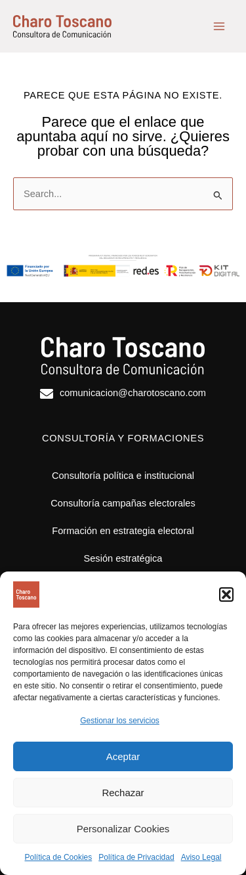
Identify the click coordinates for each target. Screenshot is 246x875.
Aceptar (123, 756)
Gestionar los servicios (119, 720)
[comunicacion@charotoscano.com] (46, 394)
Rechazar (123, 792)
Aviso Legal (201, 857)
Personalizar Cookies (123, 828)
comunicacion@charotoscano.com (133, 393)
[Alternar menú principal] (219, 26)
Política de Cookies (58, 857)
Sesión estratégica (123, 558)
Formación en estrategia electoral (123, 531)
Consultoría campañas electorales (123, 503)
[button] (226, 594)
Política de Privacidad (136, 857)
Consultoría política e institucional (123, 475)
